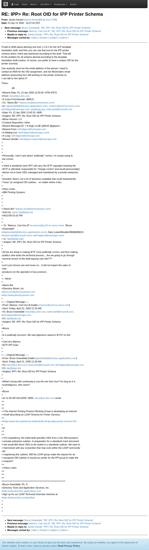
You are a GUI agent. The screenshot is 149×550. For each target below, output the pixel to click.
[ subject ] (53, 37)
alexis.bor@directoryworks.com (37, 102)
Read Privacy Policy (69, 546)
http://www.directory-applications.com (22, 491)
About (34, 4)
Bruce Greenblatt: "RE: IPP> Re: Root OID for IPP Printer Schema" (56, 28)
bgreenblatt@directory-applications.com (26, 106)
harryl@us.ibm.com (20, 96)
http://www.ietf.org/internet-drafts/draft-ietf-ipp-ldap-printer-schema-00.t (40, 421)
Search (73, 4)
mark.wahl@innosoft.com (59, 109)
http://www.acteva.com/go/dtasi (19, 497)
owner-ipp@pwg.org (22, 212)
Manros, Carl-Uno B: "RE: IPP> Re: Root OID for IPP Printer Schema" (65, 31)
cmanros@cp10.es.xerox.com (64, 106)
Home (24, 4)
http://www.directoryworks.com (18, 295)
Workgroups (60, 4)
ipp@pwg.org (38, 109)
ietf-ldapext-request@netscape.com (38, 139)
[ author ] (63, 37)
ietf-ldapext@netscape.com (15, 109)
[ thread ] (43, 37)
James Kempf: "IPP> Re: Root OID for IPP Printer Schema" (58, 34)
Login (15, 4)
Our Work (45, 4)
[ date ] (34, 37)
